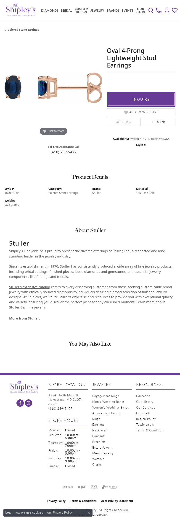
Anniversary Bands (106, 413)
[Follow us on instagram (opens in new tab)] (28, 403)
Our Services (145, 407)
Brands (113, 10)
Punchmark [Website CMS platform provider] (99, 514)
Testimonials (145, 424)
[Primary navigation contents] (92, 10)
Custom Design (81, 10)
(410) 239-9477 (64, 152)
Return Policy (146, 419)
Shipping (123, 122)
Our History (145, 401)
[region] (53, 88)
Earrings (98, 424)
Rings (96, 419)
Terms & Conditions (150, 430)
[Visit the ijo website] (68, 487)
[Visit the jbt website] (81, 487)
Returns (158, 122)
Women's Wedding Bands (110, 407)
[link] (159, 10)
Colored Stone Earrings (23, 30)
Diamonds (49, 10)
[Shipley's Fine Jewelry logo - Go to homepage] (20, 10)
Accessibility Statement (117, 501)
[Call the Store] (60, 408)
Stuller (96, 193)
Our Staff (142, 413)
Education (143, 396)
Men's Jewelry (103, 453)
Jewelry (97, 10)
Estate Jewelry (103, 447)
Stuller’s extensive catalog (29, 286)
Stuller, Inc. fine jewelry (27, 307)
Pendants (99, 436)
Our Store (141, 10)
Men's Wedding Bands (108, 401)
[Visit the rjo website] (94, 487)
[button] (151, 10)
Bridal (66, 10)
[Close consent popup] (88, 512)
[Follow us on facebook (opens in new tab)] (20, 403)
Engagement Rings (105, 396)
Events (127, 10)
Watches (98, 459)
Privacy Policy (56, 501)
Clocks (97, 464)
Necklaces (99, 430)
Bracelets (99, 441)
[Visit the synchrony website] (109, 487)
